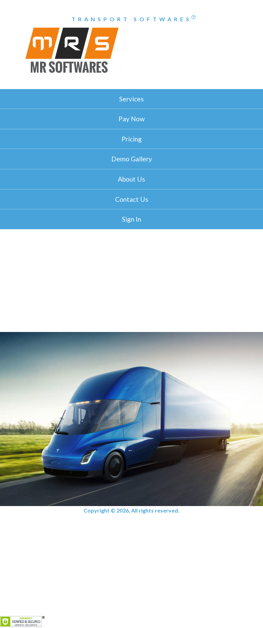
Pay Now (131, 119)
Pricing (132, 139)
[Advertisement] (131, 281)
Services (131, 99)
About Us (131, 179)
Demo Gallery (131, 159)
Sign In (131, 219)
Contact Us (131, 199)
